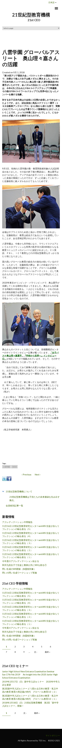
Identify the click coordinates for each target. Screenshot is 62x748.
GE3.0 (14, 467)
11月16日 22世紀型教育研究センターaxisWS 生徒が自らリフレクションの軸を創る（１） (30, 556)
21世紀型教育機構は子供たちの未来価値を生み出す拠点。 (34, 498)
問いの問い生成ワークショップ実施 (19, 572)
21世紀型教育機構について (19, 491)
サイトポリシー (53, 735)
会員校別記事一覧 (14, 505)
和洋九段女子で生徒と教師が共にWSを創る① (24, 565)
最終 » (47, 652)
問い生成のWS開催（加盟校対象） (19, 569)
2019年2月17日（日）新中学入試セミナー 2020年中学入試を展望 (31, 683)
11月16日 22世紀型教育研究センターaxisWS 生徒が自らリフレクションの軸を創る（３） (30, 542)
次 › (35, 652)
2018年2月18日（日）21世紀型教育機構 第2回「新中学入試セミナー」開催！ (30, 704)
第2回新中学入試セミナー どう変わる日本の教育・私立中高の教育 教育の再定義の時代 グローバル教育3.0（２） (30, 690)
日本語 (51, 2)
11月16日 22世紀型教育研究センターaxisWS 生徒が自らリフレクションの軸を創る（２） (30, 549)
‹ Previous (26, 474)
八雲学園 (6, 467)
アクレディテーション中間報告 (17, 522)
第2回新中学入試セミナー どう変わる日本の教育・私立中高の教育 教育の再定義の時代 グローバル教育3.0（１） (30, 697)
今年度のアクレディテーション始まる (20, 561)
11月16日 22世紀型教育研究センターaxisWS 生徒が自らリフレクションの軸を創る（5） (30, 527)
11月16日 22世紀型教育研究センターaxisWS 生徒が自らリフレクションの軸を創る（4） (30, 534)
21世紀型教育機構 (31, 15)
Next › (38, 474)
